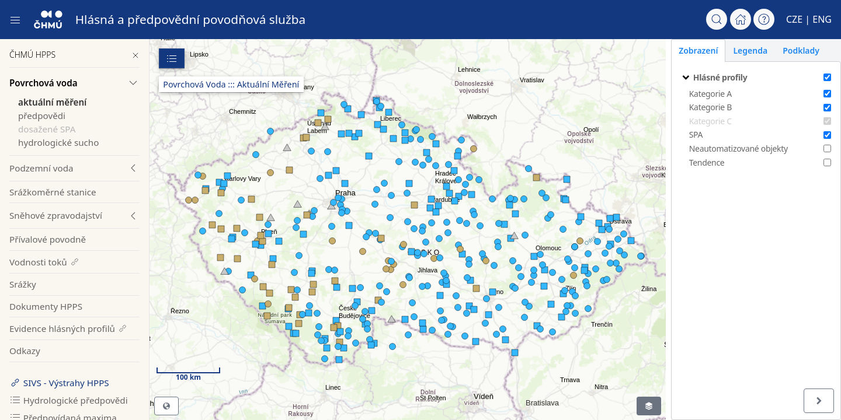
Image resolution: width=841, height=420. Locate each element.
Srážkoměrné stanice (52, 192)
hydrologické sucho (58, 142)
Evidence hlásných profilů (68, 328)
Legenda (745, 50)
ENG (822, 19)
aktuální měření (52, 102)
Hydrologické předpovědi (68, 400)
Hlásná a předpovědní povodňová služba (190, 19)
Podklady (795, 50)
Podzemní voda (41, 168)
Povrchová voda (43, 83)
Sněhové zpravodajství (55, 215)
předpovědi (41, 115)
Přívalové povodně (47, 239)
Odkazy (24, 350)
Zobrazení (693, 50)
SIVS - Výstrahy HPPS (59, 382)
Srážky (22, 284)
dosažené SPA (46, 129)
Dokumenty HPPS (45, 306)
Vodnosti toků (44, 262)
